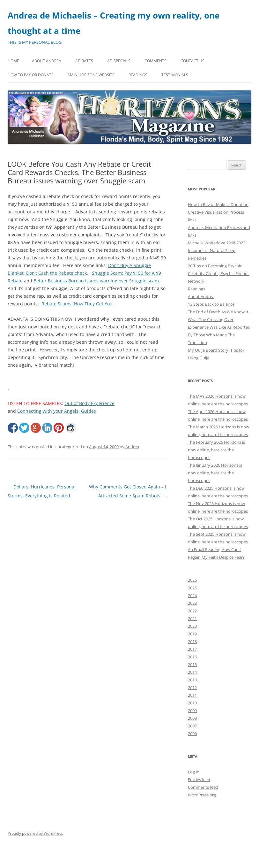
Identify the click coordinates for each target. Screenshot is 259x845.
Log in (193, 772)
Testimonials (174, 75)
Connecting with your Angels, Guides (56, 411)
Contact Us (192, 61)
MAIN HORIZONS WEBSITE (91, 75)
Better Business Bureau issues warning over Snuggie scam (96, 281)
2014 (192, 672)
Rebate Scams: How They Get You (77, 304)
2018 (192, 641)
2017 (192, 649)
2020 (192, 626)
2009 (192, 710)
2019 (192, 634)
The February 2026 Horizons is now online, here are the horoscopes (216, 449)
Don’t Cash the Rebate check (56, 273)
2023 (192, 603)
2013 (192, 680)
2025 (192, 588)
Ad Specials (118, 61)
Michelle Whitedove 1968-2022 (216, 243)
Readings (138, 75)
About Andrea (46, 61)
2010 (192, 703)
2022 (192, 611)
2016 (192, 657)
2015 (192, 664)
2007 (192, 726)
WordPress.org (202, 795)
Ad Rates (84, 61)
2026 (192, 580)
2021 (192, 618)
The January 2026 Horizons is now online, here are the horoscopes (215, 472)
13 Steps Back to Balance (211, 304)
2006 (192, 733)
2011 (192, 695)
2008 (192, 718)
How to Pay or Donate (31, 75)
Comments (155, 61)
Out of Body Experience (89, 403)
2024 (192, 595)
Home (13, 61)
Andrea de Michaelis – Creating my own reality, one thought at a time (113, 23)
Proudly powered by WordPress (35, 833)
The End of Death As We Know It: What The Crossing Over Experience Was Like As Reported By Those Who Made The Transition (219, 327)
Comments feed (203, 787)
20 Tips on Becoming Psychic (215, 266)
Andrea (132, 446)
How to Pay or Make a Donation (218, 204)
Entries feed (199, 779)
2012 (192, 687)
